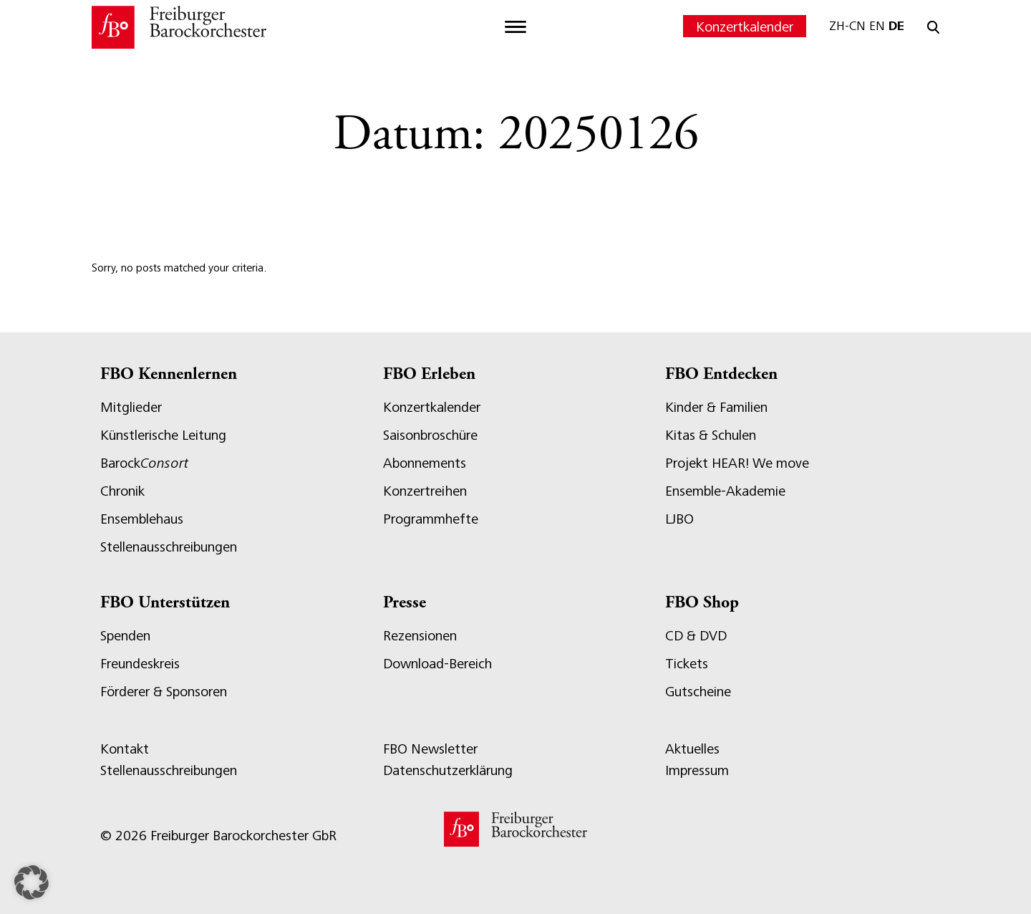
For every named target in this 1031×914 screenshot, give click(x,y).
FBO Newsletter (430, 749)
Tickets (686, 663)
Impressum (697, 770)
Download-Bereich (437, 663)
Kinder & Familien (716, 407)
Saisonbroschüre (430, 435)
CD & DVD (696, 635)
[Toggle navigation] (515, 27)
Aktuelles (692, 749)
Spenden (125, 635)
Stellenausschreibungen (168, 547)
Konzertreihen (425, 491)
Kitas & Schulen (710, 435)
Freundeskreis (140, 663)
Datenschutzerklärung (448, 770)
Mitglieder (131, 407)
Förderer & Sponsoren (163, 691)
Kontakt (124, 749)
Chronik (122, 491)
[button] (31, 882)
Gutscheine (698, 691)
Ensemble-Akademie (725, 491)
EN (877, 26)
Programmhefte (430, 519)
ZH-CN (847, 26)
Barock (144, 463)
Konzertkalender (744, 27)
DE (896, 26)
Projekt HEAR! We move (737, 463)
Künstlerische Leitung (163, 435)
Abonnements (424, 463)
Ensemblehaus (141, 519)
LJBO (679, 519)
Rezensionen (420, 635)
